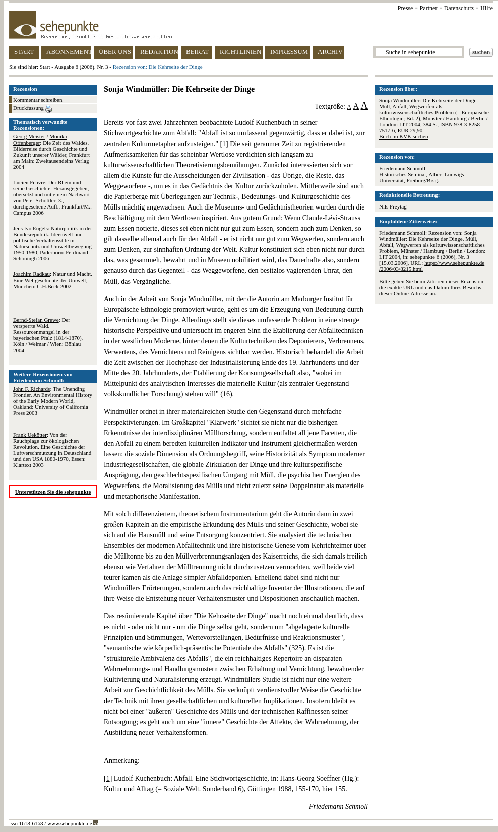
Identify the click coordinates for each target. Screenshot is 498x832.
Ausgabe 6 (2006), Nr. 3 (81, 67)
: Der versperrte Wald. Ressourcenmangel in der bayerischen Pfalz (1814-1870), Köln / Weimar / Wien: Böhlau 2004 (48, 335)
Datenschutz (459, 8)
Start (45, 67)
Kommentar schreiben (37, 100)
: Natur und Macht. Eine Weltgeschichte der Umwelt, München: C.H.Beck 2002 (52, 280)
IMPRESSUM (289, 51)
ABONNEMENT (68, 51)
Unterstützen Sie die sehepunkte (53, 492)
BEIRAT (197, 51)
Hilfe (486, 8)
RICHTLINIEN (240, 51)
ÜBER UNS (115, 51)
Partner (429, 8)
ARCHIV (330, 51)
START (24, 51)
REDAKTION (159, 51)
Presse (405, 8)
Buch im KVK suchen (403, 136)
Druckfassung (32, 109)
